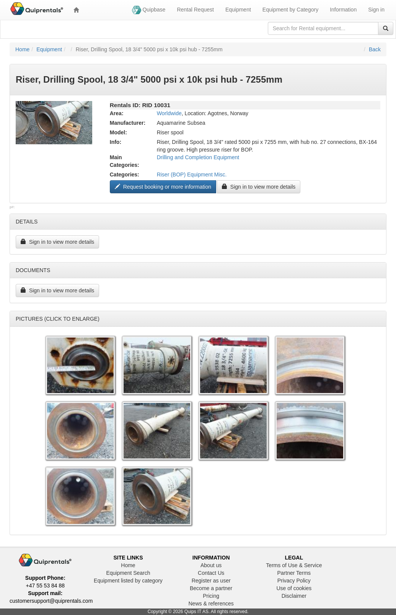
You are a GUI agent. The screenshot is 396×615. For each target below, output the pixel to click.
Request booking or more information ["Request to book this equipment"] (163, 187)
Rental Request (195, 10)
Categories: (124, 174)
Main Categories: (124, 161)
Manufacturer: (127, 123)
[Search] (385, 28)
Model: (118, 132)
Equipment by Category (290, 10)
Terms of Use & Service (294, 565)
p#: (12, 207)
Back (375, 49)
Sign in (376, 10)
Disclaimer (294, 596)
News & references (211, 603)
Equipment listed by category (128, 580)
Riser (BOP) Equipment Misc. (192, 174)
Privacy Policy (294, 580)
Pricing (211, 596)
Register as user (211, 580)
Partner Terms (294, 573)
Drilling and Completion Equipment (198, 157)
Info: (115, 142)
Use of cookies (293, 588)
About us (211, 565)
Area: (117, 113)
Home (22, 49)
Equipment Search (128, 573)
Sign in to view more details (258, 187)
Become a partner (211, 588)
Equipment (238, 10)
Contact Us (211, 573)
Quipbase (149, 10)
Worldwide (169, 113)
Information (343, 10)
